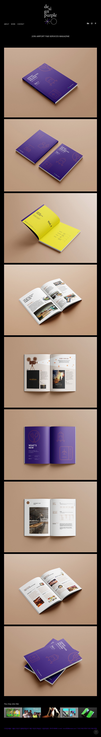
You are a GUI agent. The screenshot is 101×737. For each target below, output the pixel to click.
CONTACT (20, 24)
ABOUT (6, 24)
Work (13, 24)
